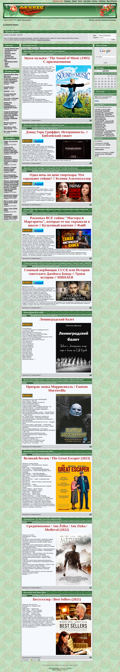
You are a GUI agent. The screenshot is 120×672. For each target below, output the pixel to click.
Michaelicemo (99, 126)
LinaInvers (104, 109)
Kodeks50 (98, 113)
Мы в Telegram (112, 1)
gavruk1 (97, 111)
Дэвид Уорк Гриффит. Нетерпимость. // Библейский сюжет (10, 105)
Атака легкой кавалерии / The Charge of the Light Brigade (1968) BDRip (11, 149)
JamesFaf (108, 121)
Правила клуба (58, 1)
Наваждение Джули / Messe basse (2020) (11, 195)
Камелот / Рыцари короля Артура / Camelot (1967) (10, 169)
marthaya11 (98, 127)
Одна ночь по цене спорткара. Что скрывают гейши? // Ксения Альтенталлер (50, 168)
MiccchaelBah (99, 119)
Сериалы (8, 55)
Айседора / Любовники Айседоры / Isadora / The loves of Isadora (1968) (11, 160)
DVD (6, 65)
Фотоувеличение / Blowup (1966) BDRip (11, 175)
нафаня (6, 144)
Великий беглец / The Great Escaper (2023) (38, 451)
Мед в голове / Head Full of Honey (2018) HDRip (11, 202)
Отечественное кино (12, 48)
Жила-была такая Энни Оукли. (10, 127)
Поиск (80, 1)
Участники (87, 1)
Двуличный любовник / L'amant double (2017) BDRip (11, 216)
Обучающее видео (11, 61)
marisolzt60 (98, 136)
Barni (28, 315)
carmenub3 (98, 131)
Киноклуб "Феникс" (12, 25)
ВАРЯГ (107, 114)
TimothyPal (98, 121)
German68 (107, 113)
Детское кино (9, 57)
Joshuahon (108, 136)
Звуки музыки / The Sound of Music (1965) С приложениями (44, 51)
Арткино (7, 52)
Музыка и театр (10, 53)
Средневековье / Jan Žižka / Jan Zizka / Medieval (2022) (42, 519)
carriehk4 (98, 132)
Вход (19, 20)
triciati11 (106, 132)
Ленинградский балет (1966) (33, 312)
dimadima (30, 383)
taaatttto (97, 122)
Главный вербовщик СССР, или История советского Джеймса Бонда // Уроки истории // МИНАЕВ (11, 115)
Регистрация (26, 20)
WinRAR (6, 91)
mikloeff (29, 128)
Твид (28, 54)
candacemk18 (99, 129)
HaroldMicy (98, 114)
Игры (6, 63)
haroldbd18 (107, 134)
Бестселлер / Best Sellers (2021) (35, 592)
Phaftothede (98, 124)
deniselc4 (98, 134)
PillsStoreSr (108, 116)
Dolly (96, 109)
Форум (74, 1)
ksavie (105, 111)
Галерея (94, 1)
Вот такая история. (10, 131)
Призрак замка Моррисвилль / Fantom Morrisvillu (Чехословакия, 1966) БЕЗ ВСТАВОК (53, 380)
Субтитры (102, 1)
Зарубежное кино (11, 50)
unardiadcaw (107, 122)
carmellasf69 (109, 131)
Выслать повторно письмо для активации (102, 20)
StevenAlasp (99, 118)
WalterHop (98, 116)
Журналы (67, 1)
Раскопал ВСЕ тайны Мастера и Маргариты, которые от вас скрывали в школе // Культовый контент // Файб (11, 78)
